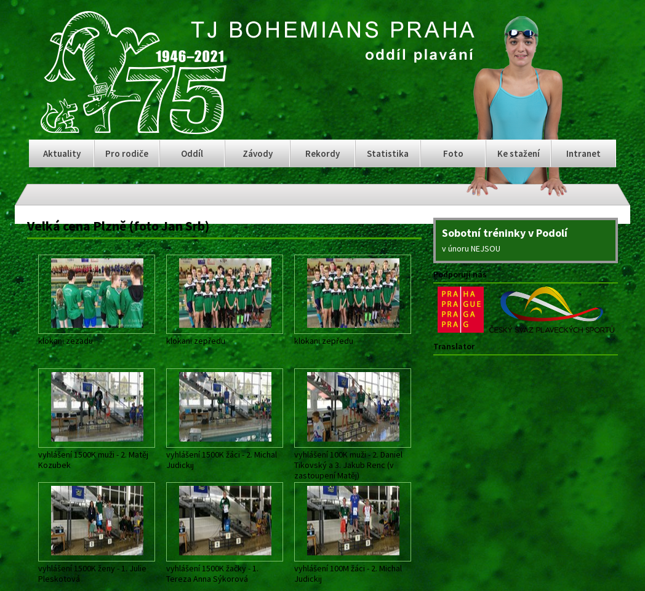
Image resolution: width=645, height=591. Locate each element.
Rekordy (322, 153)
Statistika (388, 153)
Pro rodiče (126, 153)
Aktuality (62, 153)
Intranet (583, 153)
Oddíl (192, 153)
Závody (257, 153)
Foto (453, 153)
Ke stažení (518, 153)
